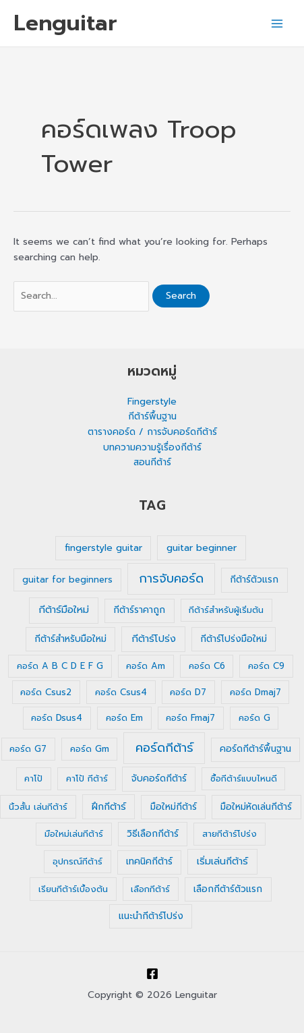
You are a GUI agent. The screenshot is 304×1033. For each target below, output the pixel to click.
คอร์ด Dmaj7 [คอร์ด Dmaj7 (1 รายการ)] (255, 692)
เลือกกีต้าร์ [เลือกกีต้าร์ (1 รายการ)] (150, 889)
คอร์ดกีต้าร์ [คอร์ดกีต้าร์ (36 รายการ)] (164, 747)
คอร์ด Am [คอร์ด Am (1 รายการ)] (145, 665)
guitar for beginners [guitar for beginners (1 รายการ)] (67, 579)
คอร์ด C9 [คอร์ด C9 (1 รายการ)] (266, 665)
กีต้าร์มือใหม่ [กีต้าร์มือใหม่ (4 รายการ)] (63, 609)
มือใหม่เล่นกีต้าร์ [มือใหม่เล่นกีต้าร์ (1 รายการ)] (73, 833)
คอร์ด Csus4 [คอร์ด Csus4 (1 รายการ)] (121, 692)
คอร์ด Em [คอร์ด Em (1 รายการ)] (124, 717)
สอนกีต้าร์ (152, 462)
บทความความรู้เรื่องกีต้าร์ (152, 447)
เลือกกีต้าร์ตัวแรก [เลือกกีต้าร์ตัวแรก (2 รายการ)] (227, 889)
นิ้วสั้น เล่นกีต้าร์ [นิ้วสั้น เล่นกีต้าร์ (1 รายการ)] (38, 806)
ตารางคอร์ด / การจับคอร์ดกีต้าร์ (152, 432)
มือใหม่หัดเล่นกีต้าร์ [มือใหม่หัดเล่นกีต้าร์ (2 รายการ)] (256, 807)
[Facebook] (152, 974)
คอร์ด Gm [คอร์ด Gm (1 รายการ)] (89, 748)
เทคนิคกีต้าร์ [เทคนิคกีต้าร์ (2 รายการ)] (149, 861)
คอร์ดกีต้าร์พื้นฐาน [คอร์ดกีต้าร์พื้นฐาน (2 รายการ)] (255, 749)
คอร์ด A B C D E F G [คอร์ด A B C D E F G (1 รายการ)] (60, 665)
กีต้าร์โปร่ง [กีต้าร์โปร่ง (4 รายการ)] (153, 638)
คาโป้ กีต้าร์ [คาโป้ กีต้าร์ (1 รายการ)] (87, 778)
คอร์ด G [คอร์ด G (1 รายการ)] (254, 717)
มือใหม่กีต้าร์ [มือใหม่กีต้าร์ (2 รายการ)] (173, 807)
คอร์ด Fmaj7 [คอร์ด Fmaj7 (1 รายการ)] (190, 717)
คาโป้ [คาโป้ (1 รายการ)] (33, 778)
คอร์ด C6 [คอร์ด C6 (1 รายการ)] (207, 665)
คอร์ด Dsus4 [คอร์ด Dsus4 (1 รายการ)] (56, 717)
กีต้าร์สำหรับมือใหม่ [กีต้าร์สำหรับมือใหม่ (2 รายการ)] (70, 639)
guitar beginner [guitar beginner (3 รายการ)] (201, 548)
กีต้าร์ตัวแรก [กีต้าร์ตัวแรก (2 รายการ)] (254, 579)
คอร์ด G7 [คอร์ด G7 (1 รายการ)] (28, 748)
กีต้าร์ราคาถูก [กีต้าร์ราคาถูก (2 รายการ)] (139, 610)
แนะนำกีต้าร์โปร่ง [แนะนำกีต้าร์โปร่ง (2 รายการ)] (151, 916)
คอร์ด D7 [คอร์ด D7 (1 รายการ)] (188, 692)
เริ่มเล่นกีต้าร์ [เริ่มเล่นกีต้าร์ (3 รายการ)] (222, 861)
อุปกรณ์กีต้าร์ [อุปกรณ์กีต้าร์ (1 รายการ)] (77, 861)
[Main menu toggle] (277, 23)
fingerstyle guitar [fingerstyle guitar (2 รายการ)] (103, 548)
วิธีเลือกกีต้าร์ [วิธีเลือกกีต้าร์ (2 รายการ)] (153, 834)
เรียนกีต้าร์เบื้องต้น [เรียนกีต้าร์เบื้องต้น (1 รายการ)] (73, 889)
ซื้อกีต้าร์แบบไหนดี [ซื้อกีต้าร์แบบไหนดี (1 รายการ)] (243, 778)
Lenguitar (65, 23)
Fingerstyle (152, 401)
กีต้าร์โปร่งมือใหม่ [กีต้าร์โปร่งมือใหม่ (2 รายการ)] (233, 639)
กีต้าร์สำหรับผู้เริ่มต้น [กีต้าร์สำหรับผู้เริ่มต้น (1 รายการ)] (226, 609)
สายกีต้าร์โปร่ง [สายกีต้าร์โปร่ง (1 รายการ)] (229, 833)
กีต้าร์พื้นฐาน (152, 416)
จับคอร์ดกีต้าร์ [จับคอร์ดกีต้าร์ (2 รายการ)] (159, 778)
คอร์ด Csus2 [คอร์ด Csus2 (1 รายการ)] (45, 692)
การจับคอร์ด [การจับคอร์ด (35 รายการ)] (171, 578)
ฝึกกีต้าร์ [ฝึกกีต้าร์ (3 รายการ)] (109, 807)
